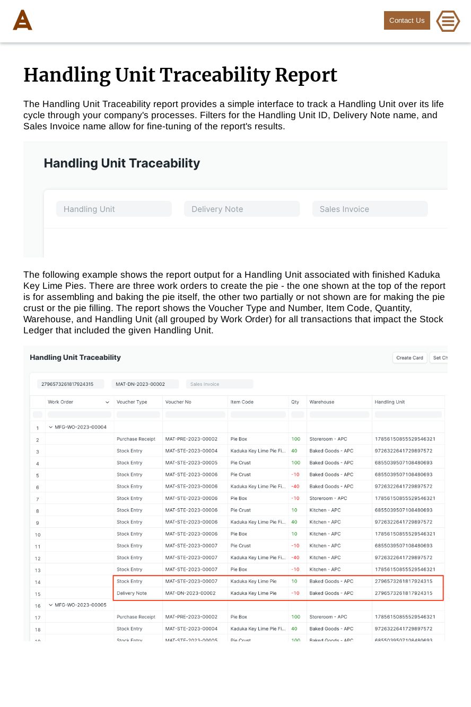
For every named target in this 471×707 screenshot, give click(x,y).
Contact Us (407, 20)
